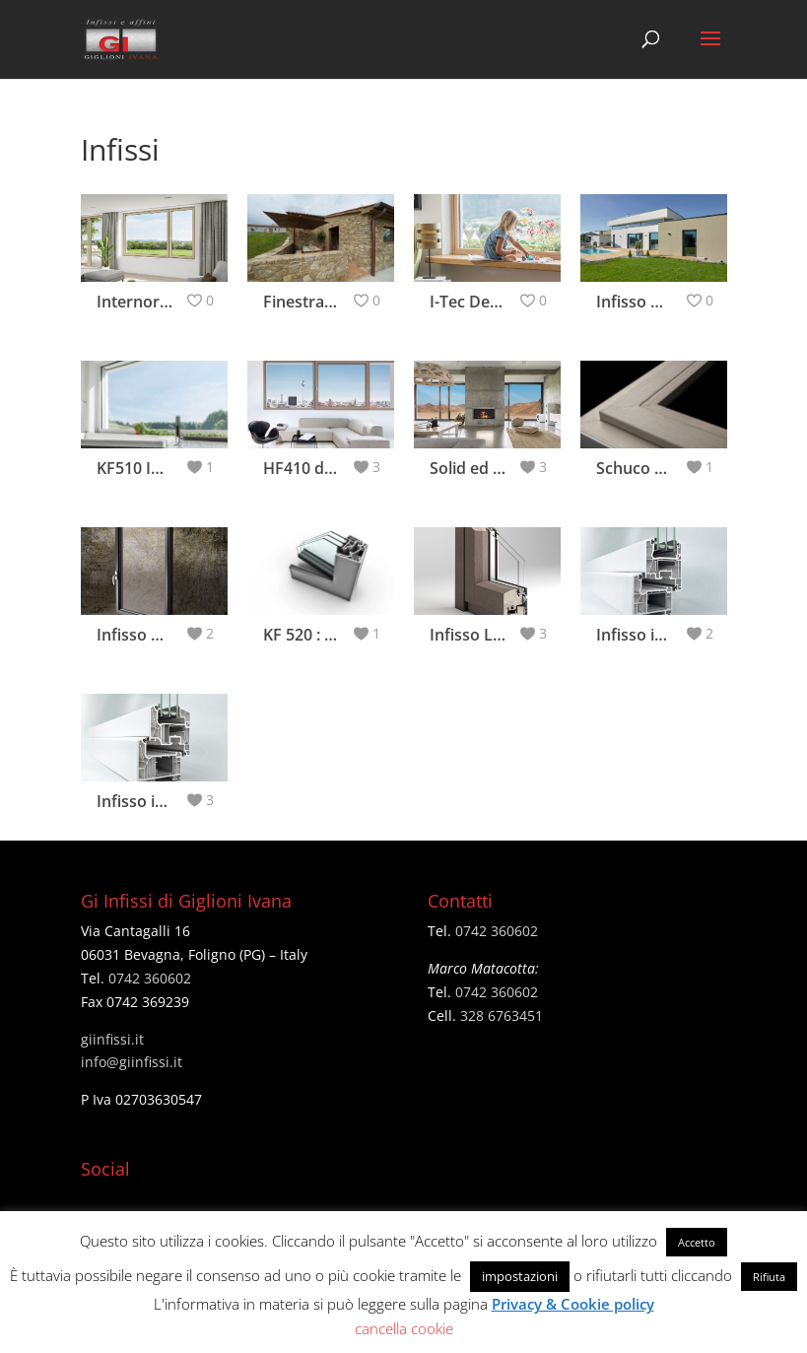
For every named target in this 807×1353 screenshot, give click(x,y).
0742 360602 (149, 978)
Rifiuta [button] (769, 1276)
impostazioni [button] (520, 1276)
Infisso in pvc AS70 (666, 634)
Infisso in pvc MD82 (170, 801)
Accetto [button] (696, 1242)
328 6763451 (501, 1015)
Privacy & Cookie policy (573, 1304)
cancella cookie (404, 1328)
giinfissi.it (112, 1039)
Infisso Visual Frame (172, 634)
